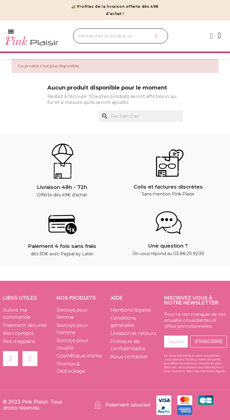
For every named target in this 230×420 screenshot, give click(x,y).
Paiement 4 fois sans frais (62, 246)
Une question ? (168, 246)
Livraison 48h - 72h (62, 187)
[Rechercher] (141, 116)
